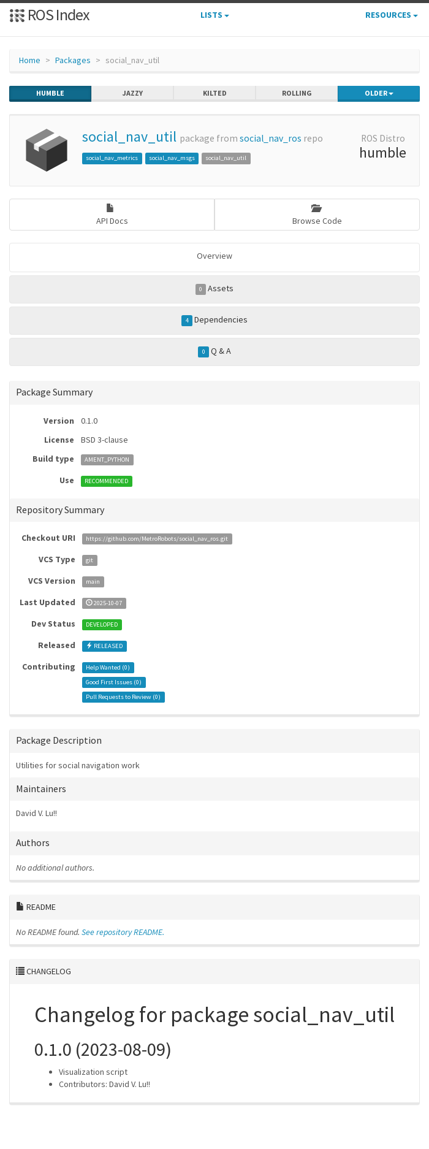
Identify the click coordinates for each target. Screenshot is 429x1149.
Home (29, 60)
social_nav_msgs (172, 158)
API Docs (112, 215)
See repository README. (123, 931)
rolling (297, 93)
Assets (215, 289)
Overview (214, 255)
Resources (391, 14)
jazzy (133, 93)
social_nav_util (129, 136)
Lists (214, 14)
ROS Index (49, 14)
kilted (215, 93)
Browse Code (317, 215)
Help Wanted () (108, 667)
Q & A (214, 351)
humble (50, 93)
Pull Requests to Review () (123, 697)
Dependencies (214, 320)
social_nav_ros (271, 138)
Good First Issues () (114, 682)
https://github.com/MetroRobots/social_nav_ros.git (157, 539)
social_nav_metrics (112, 158)
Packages (73, 60)
